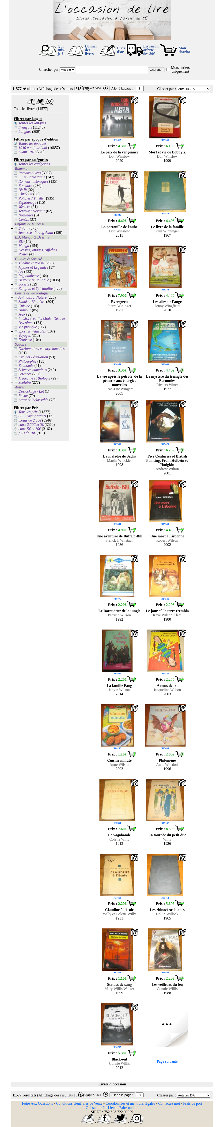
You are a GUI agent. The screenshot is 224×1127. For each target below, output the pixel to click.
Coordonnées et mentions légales (130, 1103)
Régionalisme (29, 276)
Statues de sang (119, 984)
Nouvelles (26, 215)
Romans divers (30, 173)
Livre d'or (121, 50)
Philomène (167, 760)
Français (25, 127)
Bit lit (23, 190)
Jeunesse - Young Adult (36, 233)
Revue (23, 396)
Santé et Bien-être (32, 302)
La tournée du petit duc (167, 835)
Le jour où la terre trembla (167, 611)
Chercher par (49, 69)
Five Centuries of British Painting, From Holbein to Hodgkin (167, 460)
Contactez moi (169, 1103)
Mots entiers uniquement (180, 69)
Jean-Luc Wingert (119, 389)
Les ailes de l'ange (167, 302)
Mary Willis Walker (119, 989)
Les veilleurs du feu (167, 984)
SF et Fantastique (32, 177)
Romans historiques (33, 181)
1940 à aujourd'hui (33, 148)
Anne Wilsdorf (167, 765)
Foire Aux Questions (37, 1103)
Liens (112, 1108)
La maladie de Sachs (119, 456)
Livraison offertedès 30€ (151, 50)
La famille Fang (119, 686)
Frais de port (192, 1103)
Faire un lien (128, 1108)
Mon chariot (184, 50)
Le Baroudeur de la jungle (119, 611)
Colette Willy (119, 839)
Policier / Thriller (32, 198)
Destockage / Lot (31, 391)
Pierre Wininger (119, 306)
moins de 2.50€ (30, 420)
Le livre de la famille (167, 227)
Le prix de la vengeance (119, 152)
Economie (26, 366)
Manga (24, 246)
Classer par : (166, 89)
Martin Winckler (119, 460)
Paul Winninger (167, 231)
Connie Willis (167, 989)
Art (21, 272)
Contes (24, 219)
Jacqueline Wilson (167, 690)
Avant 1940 (27, 152)
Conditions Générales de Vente (79, 1103)
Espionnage (27, 202)
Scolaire (25, 382)
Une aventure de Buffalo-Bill (119, 536)
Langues (25, 131)
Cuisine (24, 306)
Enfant (24, 228)
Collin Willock (167, 914)
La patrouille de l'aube (119, 227)
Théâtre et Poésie (32, 263)
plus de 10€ (27, 433)
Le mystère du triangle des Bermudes (167, 378)
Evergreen (119, 302)
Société (24, 284)
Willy (167, 839)
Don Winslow (119, 156)
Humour (25, 310)
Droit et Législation (33, 357)
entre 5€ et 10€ (30, 429)
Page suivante (167, 1061)
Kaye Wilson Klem (167, 615)
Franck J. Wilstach (119, 540)
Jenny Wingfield (167, 306)
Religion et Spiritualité (36, 288)
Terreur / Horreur (32, 211)
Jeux (22, 314)
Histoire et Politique (34, 280)
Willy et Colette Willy (119, 914)
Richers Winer (167, 385)
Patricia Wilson (119, 615)
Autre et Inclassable (33, 400)
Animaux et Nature (33, 297)
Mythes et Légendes (33, 267)
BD (21, 241)
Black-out (119, 1059)
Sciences (25, 374)
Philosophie (27, 361)
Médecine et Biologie (34, 378)
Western (24, 207)
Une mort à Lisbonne (167, 536)
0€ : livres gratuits (32, 416)
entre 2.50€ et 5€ (31, 425)
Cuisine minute (119, 760)
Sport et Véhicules (32, 331)
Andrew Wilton (167, 469)
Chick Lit (25, 194)
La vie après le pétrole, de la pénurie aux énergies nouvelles (119, 380)
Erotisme (25, 340)
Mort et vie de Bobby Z (167, 152)
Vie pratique (28, 327)
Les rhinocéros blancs (167, 910)
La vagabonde (119, 835)
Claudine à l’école (119, 910)
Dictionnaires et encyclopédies (42, 349)
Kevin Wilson (119, 690)
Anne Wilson (119, 765)
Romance (26, 186)
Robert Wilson (167, 540)
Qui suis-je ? (61, 50)
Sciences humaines (33, 370)
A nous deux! (167, 686)
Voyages (25, 335)
